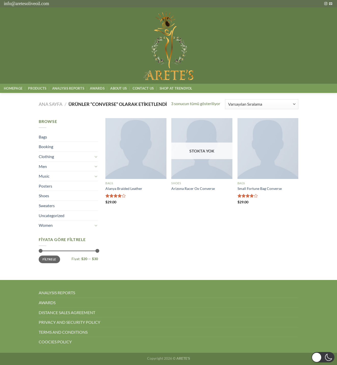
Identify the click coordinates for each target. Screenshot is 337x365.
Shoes (44, 195)
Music (44, 176)
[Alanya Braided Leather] (135, 148)
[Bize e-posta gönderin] (330, 4)
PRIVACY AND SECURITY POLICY (69, 322)
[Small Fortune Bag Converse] (268, 148)
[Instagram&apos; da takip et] (325, 4)
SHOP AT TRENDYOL (176, 88)
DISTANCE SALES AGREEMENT (67, 312)
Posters (45, 186)
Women (46, 225)
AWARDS (47, 302)
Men (43, 166)
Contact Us (143, 88)
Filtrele (49, 259)
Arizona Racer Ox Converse (193, 188)
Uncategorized (51, 215)
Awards (97, 88)
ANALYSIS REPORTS (57, 292)
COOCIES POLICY (55, 341)
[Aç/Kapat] (96, 156)
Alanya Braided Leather (123, 188)
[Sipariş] (261, 104)
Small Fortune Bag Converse (259, 188)
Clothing (46, 156)
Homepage (13, 88)
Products (37, 88)
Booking (46, 146)
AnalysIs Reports (68, 88)
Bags (43, 136)
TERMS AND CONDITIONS (63, 332)
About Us (118, 88)
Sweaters (47, 205)
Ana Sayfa (50, 104)
